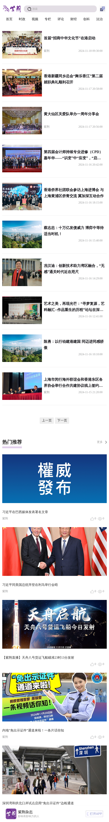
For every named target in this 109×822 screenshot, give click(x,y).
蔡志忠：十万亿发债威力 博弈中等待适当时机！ (74, 231)
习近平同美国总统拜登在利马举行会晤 (30, 584)
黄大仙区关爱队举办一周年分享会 (71, 114)
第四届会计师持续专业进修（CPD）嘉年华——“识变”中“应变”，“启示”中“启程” (73, 155)
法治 (99, 19)
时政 (22, 19)
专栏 (48, 19)
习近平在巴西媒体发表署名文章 (25, 512)
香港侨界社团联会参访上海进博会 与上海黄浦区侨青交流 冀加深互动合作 (74, 193)
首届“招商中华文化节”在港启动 (69, 38)
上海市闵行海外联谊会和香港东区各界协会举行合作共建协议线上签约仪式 (73, 383)
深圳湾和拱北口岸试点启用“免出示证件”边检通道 (38, 803)
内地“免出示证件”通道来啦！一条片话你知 (33, 730)
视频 (35, 19)
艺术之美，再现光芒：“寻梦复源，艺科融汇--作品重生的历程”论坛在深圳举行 (74, 307)
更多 (100, 442)
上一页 (47, 420)
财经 (73, 19)
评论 (60, 19)
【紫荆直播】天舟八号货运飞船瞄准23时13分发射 (38, 657)
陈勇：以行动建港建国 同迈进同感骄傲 (74, 345)
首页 (9, 19)
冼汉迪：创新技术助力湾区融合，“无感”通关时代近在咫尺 (74, 269)
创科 (86, 19)
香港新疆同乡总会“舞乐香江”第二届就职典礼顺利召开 (73, 79)
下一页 (62, 420)
